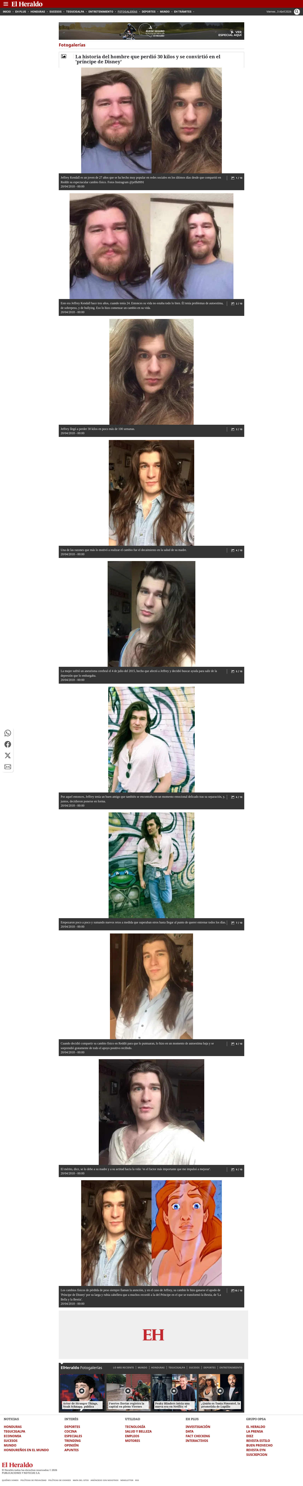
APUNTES (72, 1450)
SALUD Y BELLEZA (138, 1431)
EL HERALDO (255, 1427)
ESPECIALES (73, 1436)
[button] (8, 733)
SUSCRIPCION (256, 1454)
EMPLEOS (132, 1436)
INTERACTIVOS (197, 1441)
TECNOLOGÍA (135, 1427)
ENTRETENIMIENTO (231, 1367)
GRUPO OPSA (256, 1419)
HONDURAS (158, 1367)
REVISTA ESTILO (258, 1441)
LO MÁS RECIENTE (123, 1367)
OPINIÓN (72, 1445)
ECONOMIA (12, 1436)
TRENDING (73, 1441)
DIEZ (249, 1436)
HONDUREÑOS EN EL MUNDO (26, 1450)
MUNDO (142, 1367)
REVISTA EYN (256, 1450)
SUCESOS (194, 1367)
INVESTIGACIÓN (198, 1427)
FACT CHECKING (198, 1436)
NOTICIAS (11, 1419)
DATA (190, 1431)
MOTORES (132, 1441)
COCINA (71, 1431)
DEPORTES (209, 1367)
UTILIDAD (132, 1419)
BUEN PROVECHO (259, 1445)
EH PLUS (192, 1419)
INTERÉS (71, 1419)
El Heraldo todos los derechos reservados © (29, 1470)
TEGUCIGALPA (177, 1367)
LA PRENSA (254, 1431)
